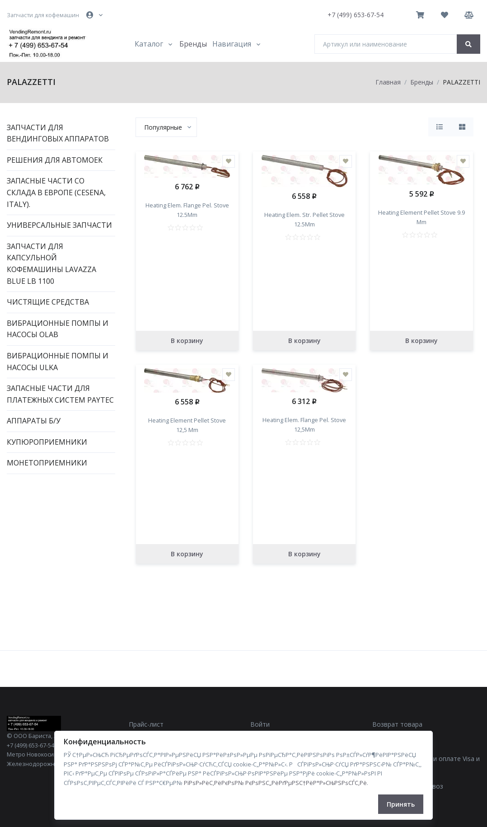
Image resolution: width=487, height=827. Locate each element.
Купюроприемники (47, 442)
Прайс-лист (146, 724)
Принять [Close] (401, 804)
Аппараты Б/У (34, 421)
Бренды (193, 44)
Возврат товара (397, 724)
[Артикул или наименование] (385, 44)
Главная (388, 82)
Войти (260, 724)
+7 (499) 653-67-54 (356, 14)
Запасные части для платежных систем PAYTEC (60, 394)
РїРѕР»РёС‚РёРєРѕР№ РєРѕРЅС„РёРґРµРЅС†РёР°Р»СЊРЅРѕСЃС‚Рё (275, 783)
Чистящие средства (48, 302)
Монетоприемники (47, 463)
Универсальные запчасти (59, 225)
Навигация (231, 44)
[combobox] (166, 127)
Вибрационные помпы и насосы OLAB (57, 329)
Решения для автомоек (55, 160)
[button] (95, 15)
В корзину (187, 340)
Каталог (149, 44)
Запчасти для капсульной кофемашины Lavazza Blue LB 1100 (51, 263)
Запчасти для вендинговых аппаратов (58, 133)
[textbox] (163, 127)
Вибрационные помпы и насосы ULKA (57, 361)
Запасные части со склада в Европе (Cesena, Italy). (56, 192)
